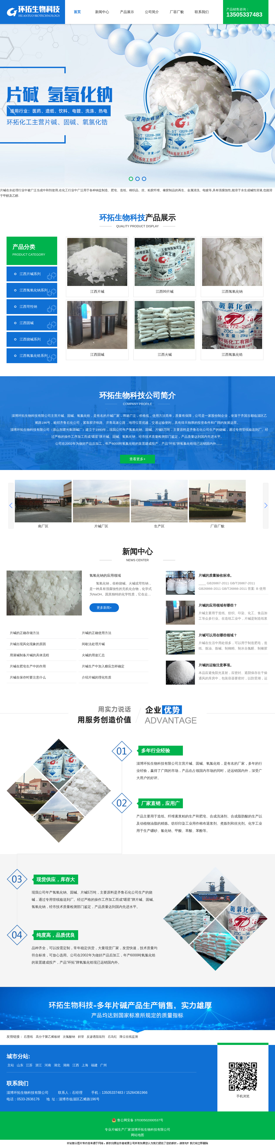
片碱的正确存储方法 (24, 633)
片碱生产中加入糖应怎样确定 (103, 666)
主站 (10, 1065)
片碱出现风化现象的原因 (28, 644)
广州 (103, 1065)
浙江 (38, 1065)
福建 (94, 1065)
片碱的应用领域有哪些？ (218, 605)
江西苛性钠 (28, 306)
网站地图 (137, 1135)
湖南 (66, 1065)
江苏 (29, 1065)
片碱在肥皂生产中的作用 (28, 666)
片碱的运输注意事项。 (216, 665)
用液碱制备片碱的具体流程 (29, 655)
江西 (75, 1065)
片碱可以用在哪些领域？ (218, 635)
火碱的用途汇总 (93, 655)
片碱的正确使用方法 (96, 633)
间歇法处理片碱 (93, 644)
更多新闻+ (104, 607)
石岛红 (112, 1036)
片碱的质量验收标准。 (216, 575)
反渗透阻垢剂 (96, 1036)
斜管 (81, 1036)
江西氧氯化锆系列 (34, 355)
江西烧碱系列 (30, 339)
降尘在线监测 (129, 1036)
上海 (85, 1065)
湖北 (57, 1065)
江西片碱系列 (30, 274)
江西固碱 (27, 323)
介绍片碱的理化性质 (96, 677)
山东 (20, 1065)
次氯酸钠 (69, 1036)
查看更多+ (137, 459)
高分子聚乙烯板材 (48, 1036)
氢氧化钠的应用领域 (105, 575)
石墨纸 (28, 1036)
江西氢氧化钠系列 (34, 290)
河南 (48, 1065)
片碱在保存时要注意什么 (28, 677)
